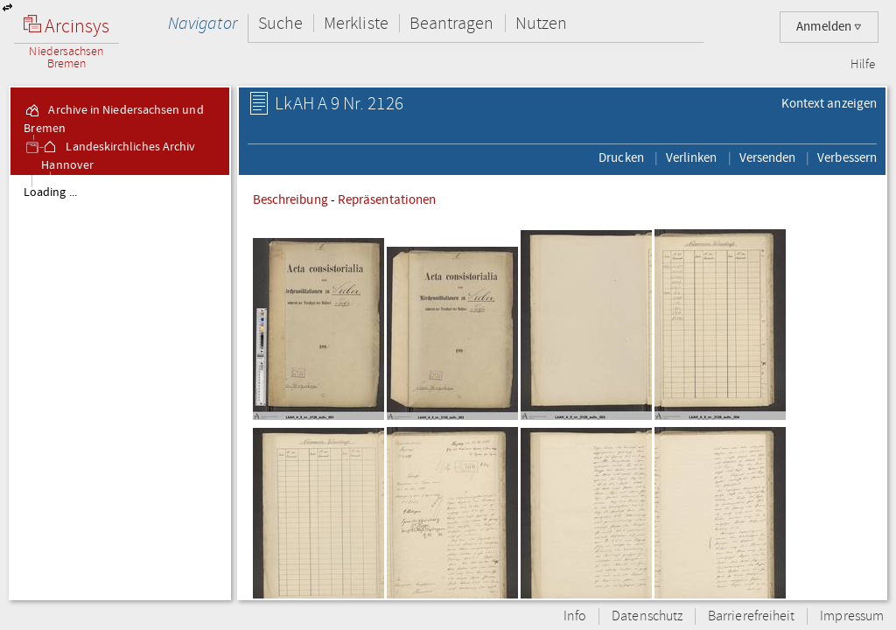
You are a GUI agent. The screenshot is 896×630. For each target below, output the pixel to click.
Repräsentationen (387, 199)
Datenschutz (647, 616)
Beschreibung (290, 199)
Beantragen (452, 23)
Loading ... (50, 192)
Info (575, 616)
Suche (280, 23)
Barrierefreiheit (751, 616)
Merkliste (356, 23)
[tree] (119, 386)
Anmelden (829, 26)
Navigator (202, 23)
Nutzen (541, 23)
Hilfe (862, 65)
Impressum (852, 616)
